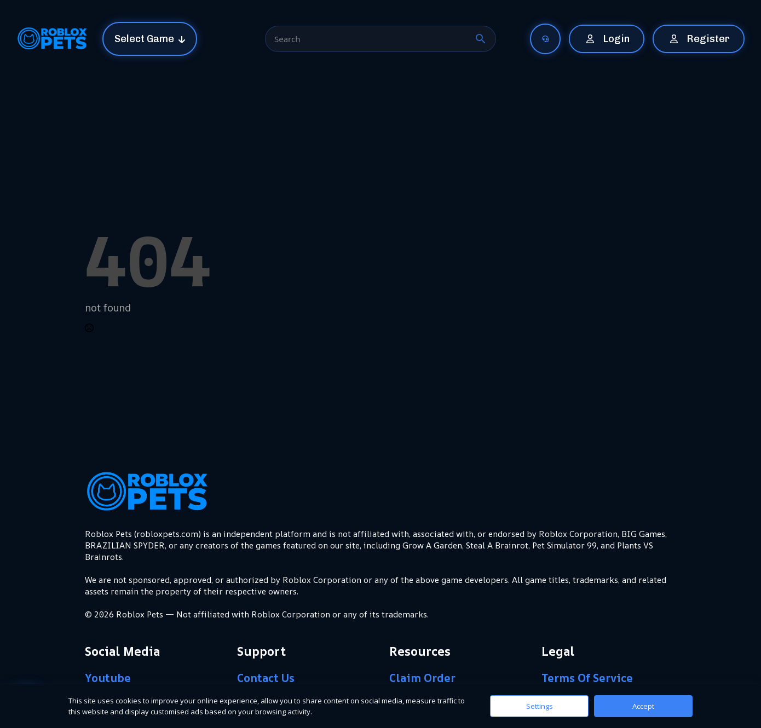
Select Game (144, 39)
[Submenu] (551, 39)
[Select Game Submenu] (185, 39)
